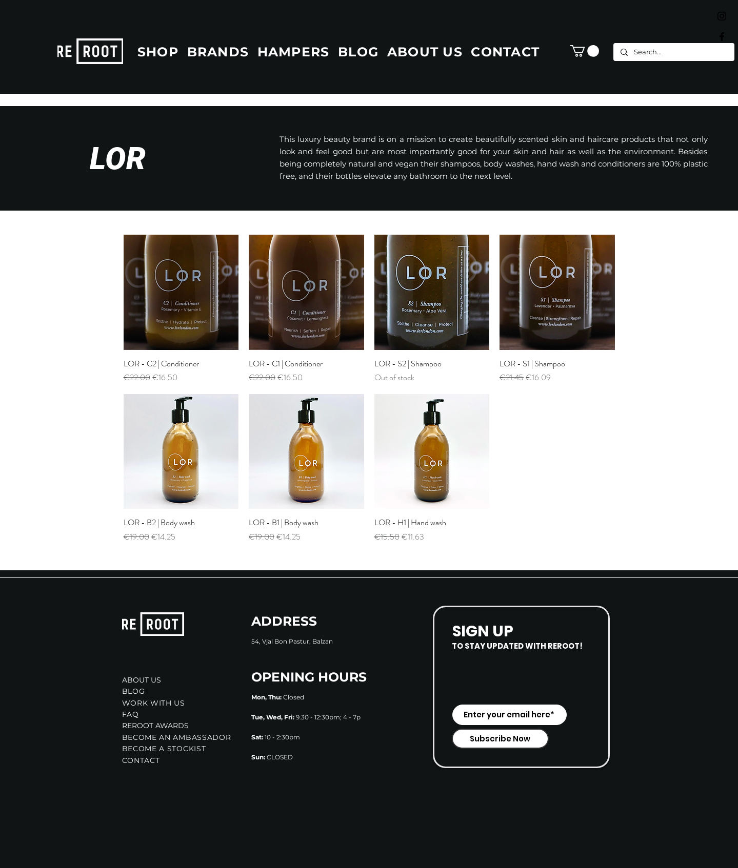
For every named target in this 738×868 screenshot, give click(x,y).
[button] (584, 51)
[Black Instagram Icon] (722, 16)
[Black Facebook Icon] (722, 37)
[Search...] (673, 52)
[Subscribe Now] (500, 739)
